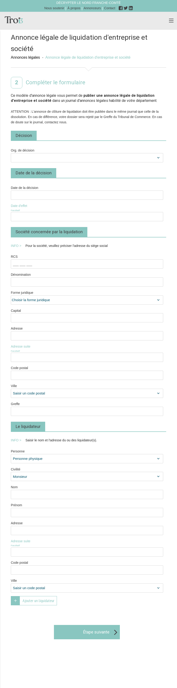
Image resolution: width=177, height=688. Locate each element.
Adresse (17, 328)
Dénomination (21, 274)
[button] (171, 21)
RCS (14, 256)
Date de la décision (24, 188)
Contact (109, 8)
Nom (14, 487)
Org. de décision (22, 150)
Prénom (16, 505)
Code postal (19, 368)
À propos (74, 8)
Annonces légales (25, 57)
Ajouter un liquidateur (38, 600)
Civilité (15, 469)
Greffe (15, 404)
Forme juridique (22, 292)
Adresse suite (33, 349)
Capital (16, 310)
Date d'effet (33, 208)
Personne (18, 451)
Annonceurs (92, 8)
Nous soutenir (54, 8)
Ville (14, 386)
